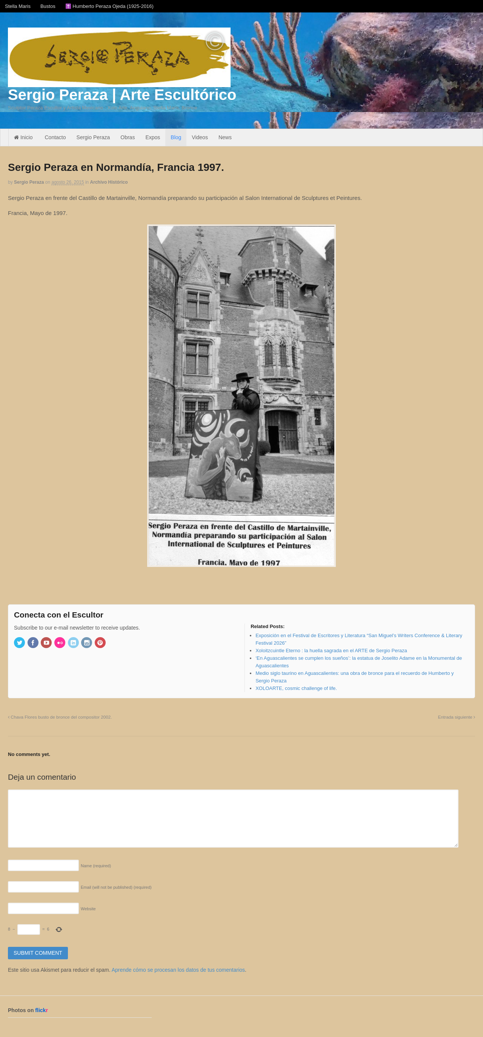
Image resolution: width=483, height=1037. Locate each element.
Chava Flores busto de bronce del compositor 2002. (60, 716)
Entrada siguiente (456, 716)
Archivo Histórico (109, 182)
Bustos (47, 6)
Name (96, 865)
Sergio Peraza (93, 137)
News (225, 137)
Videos (200, 137)
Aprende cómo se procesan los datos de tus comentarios (178, 970)
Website (88, 908)
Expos (152, 137)
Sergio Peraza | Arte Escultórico (122, 94)
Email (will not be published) (116, 887)
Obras (127, 137)
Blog (176, 137)
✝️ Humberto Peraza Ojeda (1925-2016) (109, 6)
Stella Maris (18, 6)
